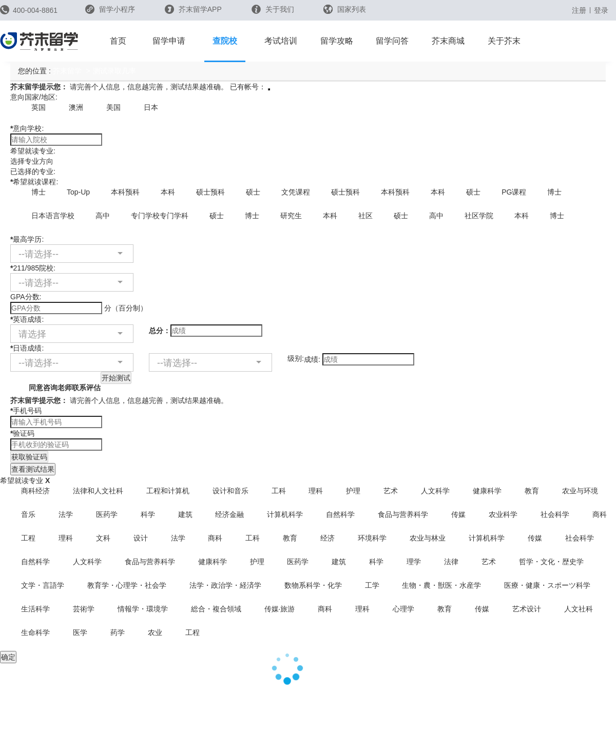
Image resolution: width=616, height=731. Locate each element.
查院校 (225, 40)
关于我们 (273, 9)
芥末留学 (67, 71)
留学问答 (392, 40)
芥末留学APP (193, 9)
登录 (601, 10)
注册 (579, 10)
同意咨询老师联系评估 (55, 382)
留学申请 (168, 40)
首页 (118, 40)
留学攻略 (336, 40)
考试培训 (280, 40)
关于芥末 (504, 40)
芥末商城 (448, 40)
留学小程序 (110, 13)
